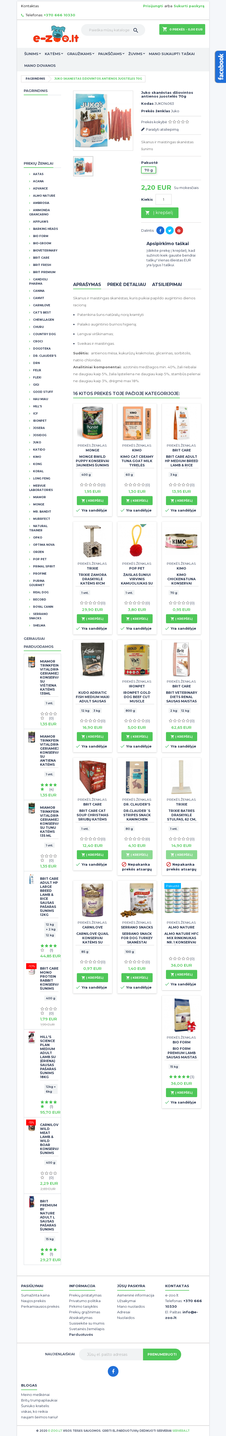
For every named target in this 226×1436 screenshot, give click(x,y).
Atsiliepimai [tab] (167, 284)
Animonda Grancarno (39, 212)
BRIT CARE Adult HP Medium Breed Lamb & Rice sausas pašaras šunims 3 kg (181, 465)
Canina (38, 291)
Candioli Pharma (38, 281)
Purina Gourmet (37, 583)
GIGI (35, 384)
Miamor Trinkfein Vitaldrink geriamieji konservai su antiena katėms (49, 750)
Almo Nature (43, 196)
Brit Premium (43, 272)
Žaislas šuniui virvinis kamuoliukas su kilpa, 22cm (137, 581)
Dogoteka (41, 348)
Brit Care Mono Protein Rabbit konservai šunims (49, 978)
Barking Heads (45, 229)
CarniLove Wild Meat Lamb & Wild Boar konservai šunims (49, 1139)
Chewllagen (43, 320)
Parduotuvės (81, 1334)
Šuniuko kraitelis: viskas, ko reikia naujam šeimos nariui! (39, 1411)
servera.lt (181, 1431)
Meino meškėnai (35, 1394)
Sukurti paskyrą (189, 6)
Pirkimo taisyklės (83, 1306)
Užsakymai (126, 1301)
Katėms (53, 54)
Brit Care (40, 258)
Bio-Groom (41, 243)
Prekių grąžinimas (84, 1312)
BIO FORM (40, 236)
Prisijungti (153, 6)
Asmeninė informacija (135, 1295)
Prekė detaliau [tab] (126, 284)
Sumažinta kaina (35, 1295)
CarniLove (41, 305)
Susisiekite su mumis (86, 1323)
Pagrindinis (36, 90)
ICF (35, 413)
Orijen (38, 552)
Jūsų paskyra (131, 1286)
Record (39, 599)
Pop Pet (39, 559)
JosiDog (39, 435)
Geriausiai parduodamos (39, 642)
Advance (40, 188)
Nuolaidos (125, 1317)
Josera (38, 428)
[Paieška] (113, 30)
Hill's (37, 406)
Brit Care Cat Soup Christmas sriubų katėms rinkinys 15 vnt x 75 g (93, 819)
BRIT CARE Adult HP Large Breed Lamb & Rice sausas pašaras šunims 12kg (49, 897)
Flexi (36, 377)
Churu (38, 327)
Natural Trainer (38, 528)
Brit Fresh (41, 265)
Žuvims (135, 54)
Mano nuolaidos (131, 1306)
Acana (38, 181)
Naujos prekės (33, 1301)
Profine (39, 573)
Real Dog (40, 592)
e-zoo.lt (55, 1431)
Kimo (36, 457)
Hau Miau (40, 399)
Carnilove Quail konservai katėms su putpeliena (92, 940)
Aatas (37, 174)
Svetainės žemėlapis (86, 1329)
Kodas (147, 103)
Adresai (123, 1312)
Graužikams (79, 54)
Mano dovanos (40, 65)
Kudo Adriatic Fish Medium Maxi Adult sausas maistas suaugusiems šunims (92, 703)
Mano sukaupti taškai (172, 54)
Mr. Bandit (41, 511)
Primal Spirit (43, 566)
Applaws (40, 221)
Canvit (38, 298)
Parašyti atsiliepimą (162, 129)
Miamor (39, 497)
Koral (37, 471)
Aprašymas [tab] (87, 284)
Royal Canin (42, 607)
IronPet (39, 421)
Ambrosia (40, 203)
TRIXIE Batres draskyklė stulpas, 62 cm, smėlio (181, 817)
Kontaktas (30, 6)
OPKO (37, 537)
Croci (37, 341)
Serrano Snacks (38, 616)
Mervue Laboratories (41, 488)
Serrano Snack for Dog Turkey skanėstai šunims (137, 940)
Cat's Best (41, 312)
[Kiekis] (164, 199)
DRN (36, 363)
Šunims (31, 54)
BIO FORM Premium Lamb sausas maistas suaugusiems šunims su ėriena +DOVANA (181, 1059)
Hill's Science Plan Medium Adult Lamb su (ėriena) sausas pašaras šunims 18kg (48, 1057)
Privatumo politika (85, 1301)
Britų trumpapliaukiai (39, 1400)
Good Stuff (42, 392)
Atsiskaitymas (80, 1317)
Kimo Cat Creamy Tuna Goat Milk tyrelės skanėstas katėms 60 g (136, 465)
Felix (36, 370)
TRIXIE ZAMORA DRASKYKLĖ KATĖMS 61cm (92, 579)
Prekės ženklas (155, 111)
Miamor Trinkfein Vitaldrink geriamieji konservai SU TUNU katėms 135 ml (49, 822)
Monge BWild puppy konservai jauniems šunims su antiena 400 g (92, 463)
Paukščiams (110, 54)
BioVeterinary (44, 250)
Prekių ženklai (38, 163)
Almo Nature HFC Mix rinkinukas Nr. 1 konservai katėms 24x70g (181, 940)
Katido (38, 449)
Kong (37, 464)
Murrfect (41, 519)
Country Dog (44, 334)
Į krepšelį (159, 213)
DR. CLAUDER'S (44, 356)
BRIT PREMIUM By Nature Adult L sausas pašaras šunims (48, 1215)
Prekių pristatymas (85, 1295)
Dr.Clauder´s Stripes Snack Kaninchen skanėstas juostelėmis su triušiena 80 (137, 821)
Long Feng (41, 478)
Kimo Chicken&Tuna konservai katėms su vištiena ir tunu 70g (181, 585)
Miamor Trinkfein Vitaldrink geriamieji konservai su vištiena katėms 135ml (49, 677)
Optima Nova (43, 545)
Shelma (38, 625)
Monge (38, 504)
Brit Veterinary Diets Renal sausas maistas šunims (181, 699)
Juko (36, 442)
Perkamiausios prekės (40, 1306)
